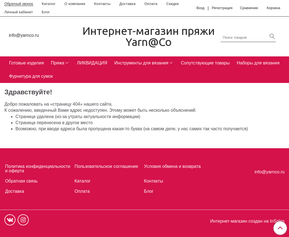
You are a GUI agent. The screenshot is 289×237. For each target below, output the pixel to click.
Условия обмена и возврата (172, 166)
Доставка (127, 4)
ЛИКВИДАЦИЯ (92, 63)
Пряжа (57, 63)
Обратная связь (21, 181)
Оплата (150, 4)
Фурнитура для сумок (31, 76)
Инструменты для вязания (141, 63)
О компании (75, 4)
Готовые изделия (26, 63)
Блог (46, 12)
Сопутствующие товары (205, 63)
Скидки (172, 4)
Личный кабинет (18, 12)
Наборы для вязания (258, 63)
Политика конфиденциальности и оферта (37, 168)
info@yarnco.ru (24, 35)
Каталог (49, 4)
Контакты (102, 4)
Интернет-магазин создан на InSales (247, 221)
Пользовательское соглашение (106, 166)
